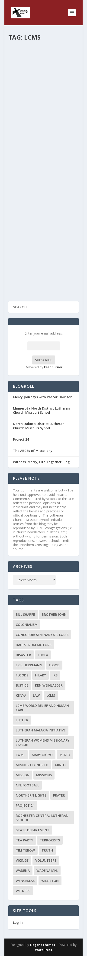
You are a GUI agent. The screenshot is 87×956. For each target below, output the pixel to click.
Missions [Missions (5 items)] (44, 775)
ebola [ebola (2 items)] (43, 655)
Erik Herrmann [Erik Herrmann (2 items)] (29, 665)
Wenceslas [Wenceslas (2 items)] (25, 880)
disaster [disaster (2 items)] (23, 655)
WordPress (43, 950)
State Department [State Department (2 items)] (32, 830)
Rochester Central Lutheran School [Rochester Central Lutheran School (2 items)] (42, 817)
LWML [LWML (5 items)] (20, 755)
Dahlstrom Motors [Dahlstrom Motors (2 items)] (33, 645)
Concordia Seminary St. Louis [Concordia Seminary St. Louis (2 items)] (42, 635)
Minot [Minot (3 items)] (60, 765)
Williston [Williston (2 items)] (50, 880)
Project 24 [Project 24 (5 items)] (25, 805)
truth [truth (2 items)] (47, 850)
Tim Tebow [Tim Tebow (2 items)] (25, 850)
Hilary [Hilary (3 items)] (40, 675)
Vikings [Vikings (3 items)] (22, 860)
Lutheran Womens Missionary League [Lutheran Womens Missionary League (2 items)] (42, 742)
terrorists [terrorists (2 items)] (50, 840)
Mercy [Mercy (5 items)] (64, 755)
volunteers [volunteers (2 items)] (45, 860)
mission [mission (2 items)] (22, 775)
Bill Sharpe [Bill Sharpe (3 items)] (25, 614)
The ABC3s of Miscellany (32, 450)
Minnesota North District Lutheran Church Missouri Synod (41, 410)
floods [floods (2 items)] (22, 675)
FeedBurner (53, 367)
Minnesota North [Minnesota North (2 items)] (32, 765)
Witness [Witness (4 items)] (23, 891)
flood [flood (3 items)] (54, 665)
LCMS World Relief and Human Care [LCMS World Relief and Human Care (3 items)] (42, 707)
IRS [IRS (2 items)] (55, 675)
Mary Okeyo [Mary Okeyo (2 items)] (42, 755)
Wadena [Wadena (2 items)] (23, 870)
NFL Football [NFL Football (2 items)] (27, 785)
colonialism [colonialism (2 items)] (27, 624)
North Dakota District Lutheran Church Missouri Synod (38, 426)
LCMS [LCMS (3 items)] (50, 695)
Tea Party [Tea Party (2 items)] (24, 840)
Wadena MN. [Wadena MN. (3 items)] (47, 870)
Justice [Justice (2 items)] (22, 685)
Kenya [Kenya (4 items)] (21, 695)
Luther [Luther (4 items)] (22, 720)
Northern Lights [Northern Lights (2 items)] (31, 795)
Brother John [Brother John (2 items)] (54, 614)
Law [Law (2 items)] (36, 695)
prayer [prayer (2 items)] (59, 795)
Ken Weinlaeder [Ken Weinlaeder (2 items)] (49, 685)
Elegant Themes (42, 945)
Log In (18, 922)
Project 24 (21, 439)
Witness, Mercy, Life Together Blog (41, 462)
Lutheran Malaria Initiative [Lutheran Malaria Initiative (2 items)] (41, 730)
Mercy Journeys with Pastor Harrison (42, 397)
